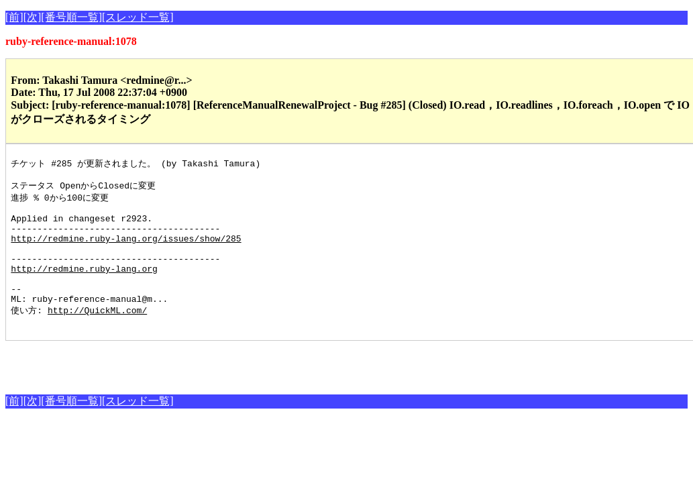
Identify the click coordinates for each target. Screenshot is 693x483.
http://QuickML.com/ (97, 335)
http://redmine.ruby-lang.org (84, 286)
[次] (32, 17)
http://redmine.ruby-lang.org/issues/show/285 (126, 250)
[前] (14, 17)
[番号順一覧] (71, 17)
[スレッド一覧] (138, 17)
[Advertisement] (162, 388)
